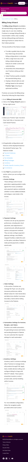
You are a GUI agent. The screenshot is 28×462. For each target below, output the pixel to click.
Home (3, 18)
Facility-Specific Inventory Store (14, 165)
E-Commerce (8, 168)
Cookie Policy (6, 453)
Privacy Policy (6, 445)
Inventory (7, 163)
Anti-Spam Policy (7, 450)
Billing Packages (9, 160)
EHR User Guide (9, 18)
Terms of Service (6, 442)
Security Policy (6, 447)
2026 (5, 439)
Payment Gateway (10, 153)
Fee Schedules (8, 158)
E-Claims (7, 155)
